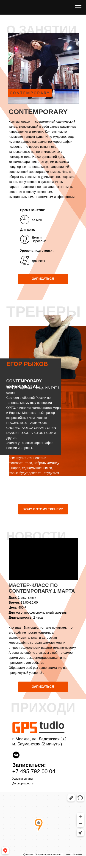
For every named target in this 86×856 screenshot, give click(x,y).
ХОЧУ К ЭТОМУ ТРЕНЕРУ (43, 509)
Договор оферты (22, 783)
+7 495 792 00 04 (33, 771)
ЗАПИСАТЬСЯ (43, 278)
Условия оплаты (22, 778)
